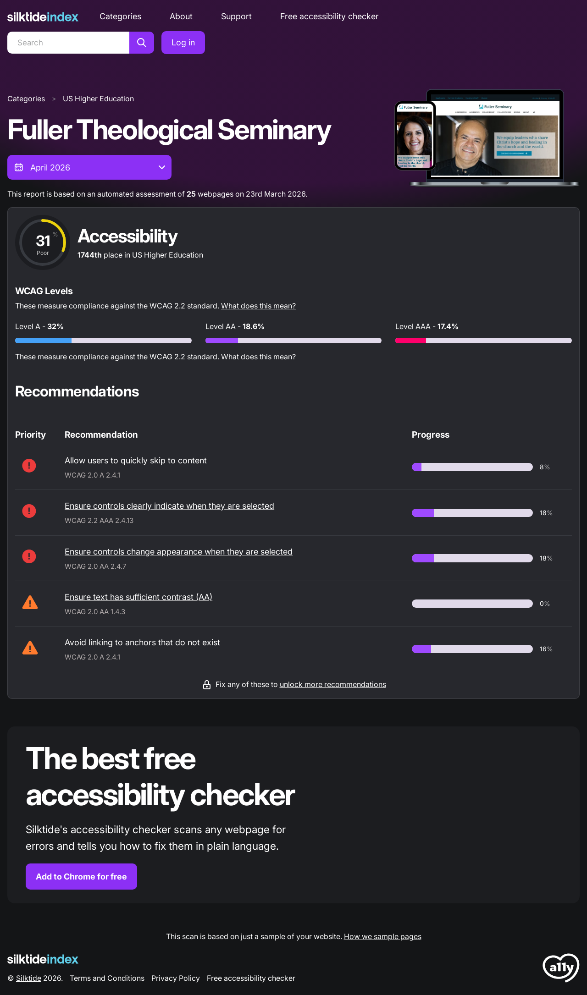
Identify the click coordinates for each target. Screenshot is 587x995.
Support (236, 16)
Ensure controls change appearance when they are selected (179, 551)
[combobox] (89, 167)
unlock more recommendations (333, 684)
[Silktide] (42, 17)
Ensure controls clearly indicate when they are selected (169, 506)
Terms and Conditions (107, 978)
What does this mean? (258, 305)
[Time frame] (89, 167)
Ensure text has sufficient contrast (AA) (138, 597)
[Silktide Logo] (42, 959)
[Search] (68, 43)
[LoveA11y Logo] (561, 969)
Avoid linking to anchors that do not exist (142, 642)
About (181, 16)
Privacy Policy (175, 978)
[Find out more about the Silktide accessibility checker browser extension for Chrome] (293, 815)
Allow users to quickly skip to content (136, 460)
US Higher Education (98, 98)
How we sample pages (382, 936)
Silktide (28, 978)
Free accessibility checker (329, 16)
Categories (120, 16)
